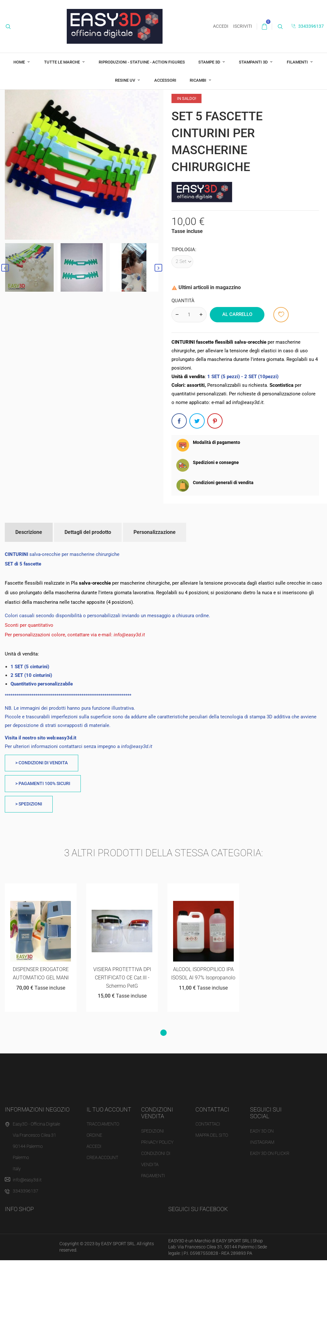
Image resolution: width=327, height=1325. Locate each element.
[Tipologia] (182, 326)
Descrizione (28, 597)
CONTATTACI (207, 1188)
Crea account (102, 1222)
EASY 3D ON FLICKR (269, 1217)
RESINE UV (125, 80)
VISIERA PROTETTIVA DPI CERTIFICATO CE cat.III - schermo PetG (122, 1042)
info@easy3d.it (27, 1244)
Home (19, 62)
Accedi (94, 1211)
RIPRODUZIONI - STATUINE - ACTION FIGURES (142, 62)
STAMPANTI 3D (254, 62)
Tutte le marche (62, 62)
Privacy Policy (157, 1206)
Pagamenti (153, 1240)
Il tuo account (109, 1174)
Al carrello (237, 379)
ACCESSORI (165, 80)
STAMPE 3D (209, 62)
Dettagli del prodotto (88, 597)
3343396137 (307, 26)
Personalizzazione (154, 597)
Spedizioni (152, 1195)
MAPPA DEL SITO (211, 1199)
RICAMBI (198, 80)
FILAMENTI (298, 62)
